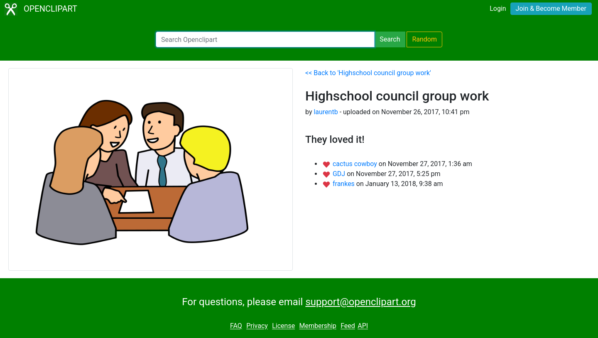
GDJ (340, 174)
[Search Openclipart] (265, 39)
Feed (348, 326)
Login (498, 8)
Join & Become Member (551, 8)
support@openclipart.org (360, 302)
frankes (344, 184)
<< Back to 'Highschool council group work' (368, 73)
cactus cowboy (356, 164)
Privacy (257, 326)
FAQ (236, 326)
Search (390, 39)
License (283, 326)
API (363, 326)
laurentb (326, 112)
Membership (317, 326)
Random (424, 39)
